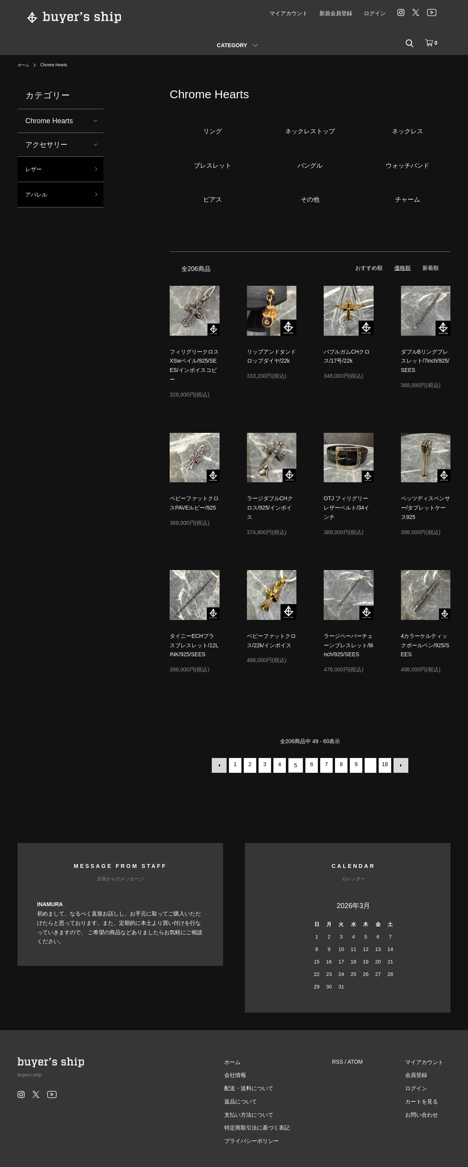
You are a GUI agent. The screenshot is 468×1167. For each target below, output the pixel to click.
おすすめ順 (369, 268)
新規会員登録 (335, 13)
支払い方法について (270, 1112)
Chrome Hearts (58, 64)
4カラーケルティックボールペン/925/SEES (425, 645)
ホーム (25, 64)
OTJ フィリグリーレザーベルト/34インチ (346, 507)
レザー (35, 170)
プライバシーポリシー (273, 1138)
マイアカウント (288, 13)
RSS (352, 1059)
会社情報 (257, 1073)
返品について (262, 1099)
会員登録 (423, 1073)
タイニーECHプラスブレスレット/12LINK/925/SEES (194, 645)
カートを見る (428, 1099)
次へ (398, 764)
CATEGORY (232, 45)
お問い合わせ (428, 1112)
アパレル (39, 198)
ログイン (375, 13)
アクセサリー (46, 145)
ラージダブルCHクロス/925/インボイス (270, 507)
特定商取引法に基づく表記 (278, 1125)
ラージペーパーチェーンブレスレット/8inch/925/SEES (348, 645)
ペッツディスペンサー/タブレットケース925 (425, 507)
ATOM (369, 1059)
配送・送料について (270, 1086)
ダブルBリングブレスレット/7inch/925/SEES (425, 361)
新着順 (430, 268)
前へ (221, 764)
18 (384, 764)
